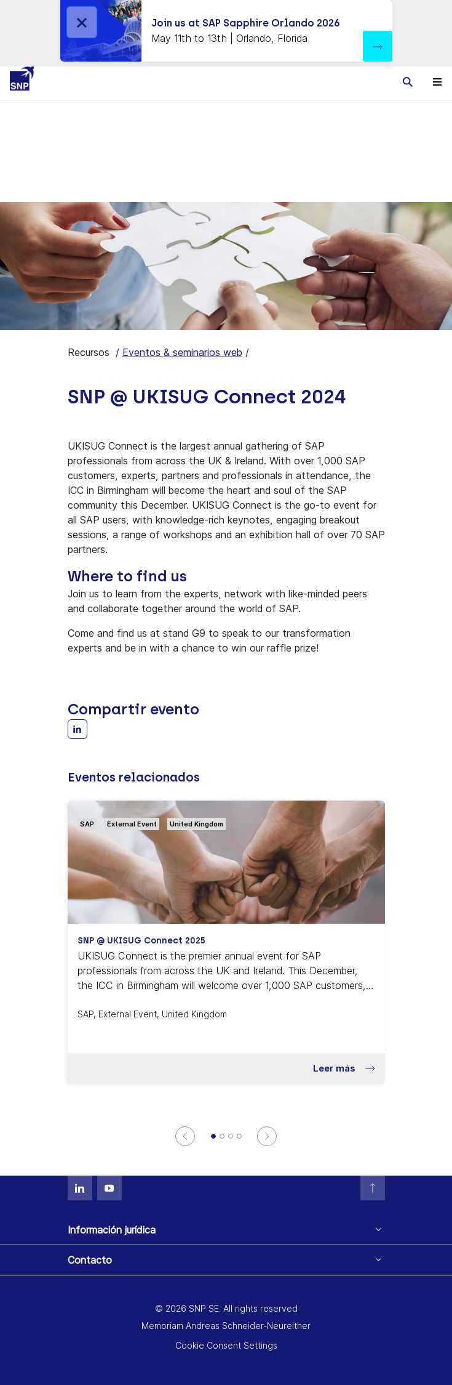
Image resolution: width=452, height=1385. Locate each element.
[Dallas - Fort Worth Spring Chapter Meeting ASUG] (239, 1136)
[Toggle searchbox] (407, 81)
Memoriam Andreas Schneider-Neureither (226, 1325)
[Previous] (184, 1136)
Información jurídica (112, 1230)
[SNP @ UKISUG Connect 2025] (213, 1136)
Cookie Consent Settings (226, 1345)
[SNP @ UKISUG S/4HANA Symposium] (222, 1136)
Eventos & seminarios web (182, 352)
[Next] (267, 1136)
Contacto (90, 1260)
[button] (377, 46)
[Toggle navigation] (437, 81)
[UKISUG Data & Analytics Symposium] (230, 1136)
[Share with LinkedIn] (77, 729)
